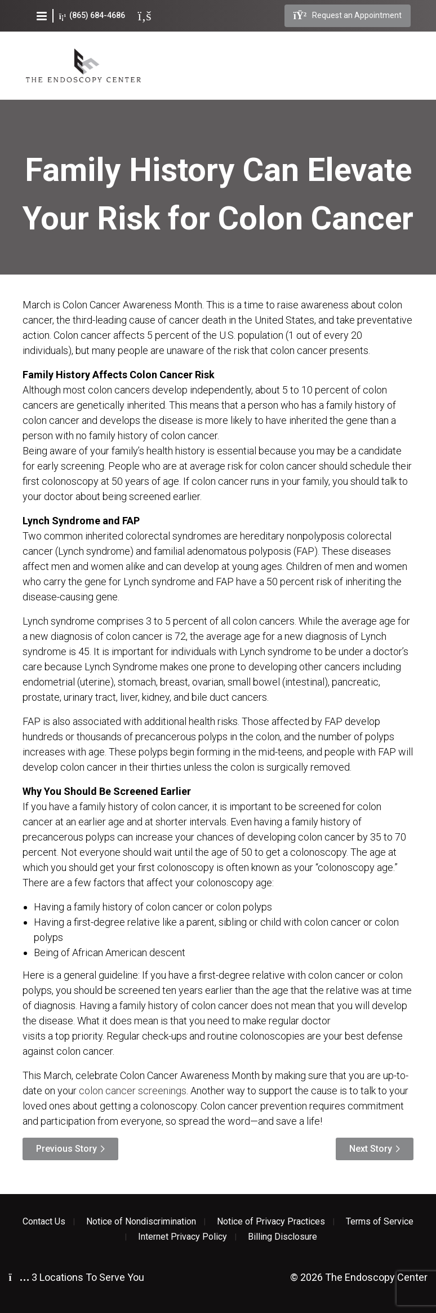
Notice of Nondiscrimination (141, 1221)
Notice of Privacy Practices (271, 1221)
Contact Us (44, 1221)
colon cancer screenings (132, 1091)
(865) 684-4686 (92, 15)
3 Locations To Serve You (76, 1277)
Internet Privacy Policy (182, 1236)
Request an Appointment (347, 15)
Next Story (370, 1148)
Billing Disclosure (282, 1236)
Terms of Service (379, 1221)
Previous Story (66, 1148)
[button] (41, 16)
